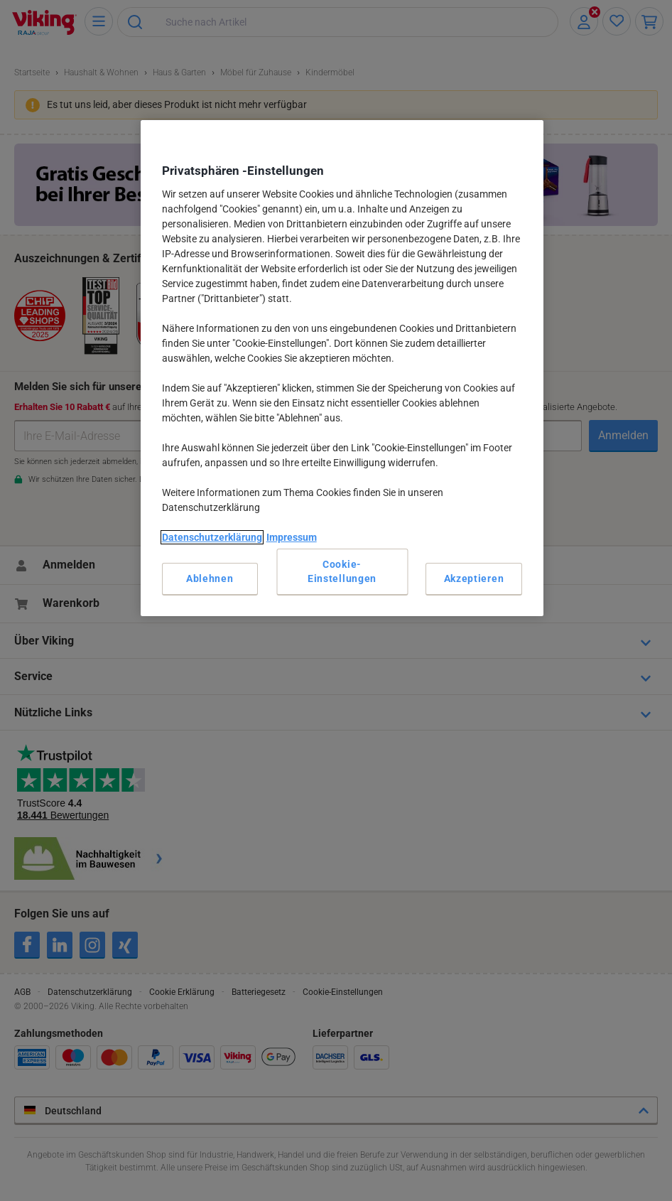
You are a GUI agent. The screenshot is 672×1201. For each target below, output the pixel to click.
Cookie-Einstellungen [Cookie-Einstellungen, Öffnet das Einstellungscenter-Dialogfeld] (342, 571)
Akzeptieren (474, 578)
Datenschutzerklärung (212, 537)
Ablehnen (210, 578)
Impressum (291, 537)
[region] (342, 368)
